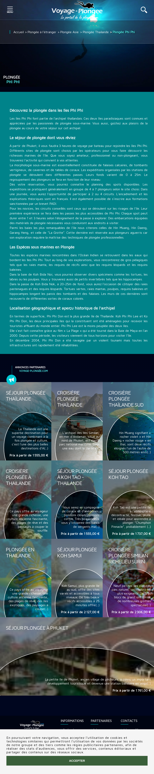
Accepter (77, 760)
